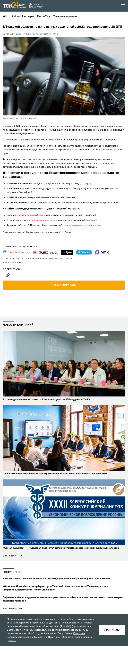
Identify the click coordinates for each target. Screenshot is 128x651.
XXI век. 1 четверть (23, 16)
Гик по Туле (43, 16)
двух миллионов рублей (28, 215)
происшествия (33, 259)
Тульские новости (63, 259)
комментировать (64, 285)
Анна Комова (17, 263)
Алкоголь (14, 259)
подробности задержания (42, 220)
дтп (22, 259)
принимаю (112, 630)
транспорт (47, 259)
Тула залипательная (65, 16)
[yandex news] (45, 252)
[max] (102, 252)
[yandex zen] (67, 252)
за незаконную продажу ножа (83, 225)
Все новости (10, 556)
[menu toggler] (123, 6)
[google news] (16, 252)
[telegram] (84, 252)
